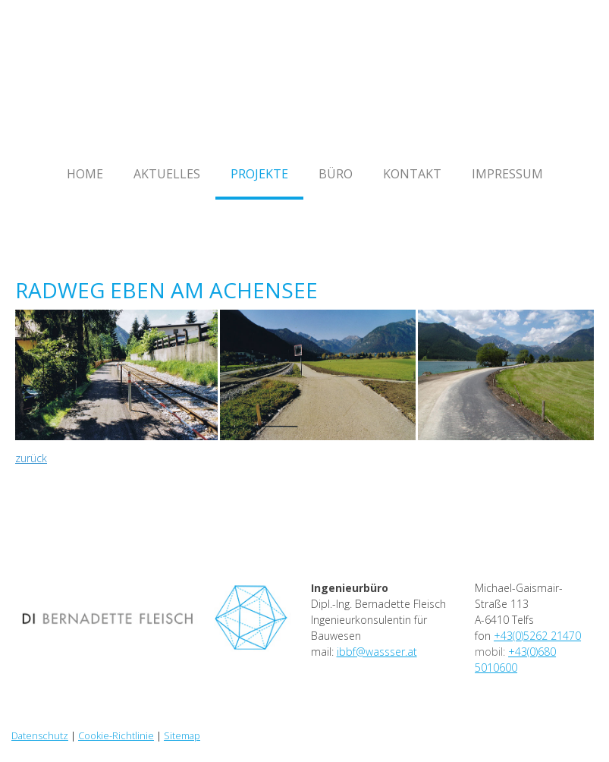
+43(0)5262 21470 (537, 635)
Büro (336, 173)
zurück (31, 458)
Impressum (507, 173)
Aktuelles (166, 173)
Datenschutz (39, 735)
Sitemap (182, 735)
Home (85, 173)
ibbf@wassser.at (377, 651)
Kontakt (412, 173)
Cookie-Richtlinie (116, 735)
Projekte (259, 173)
